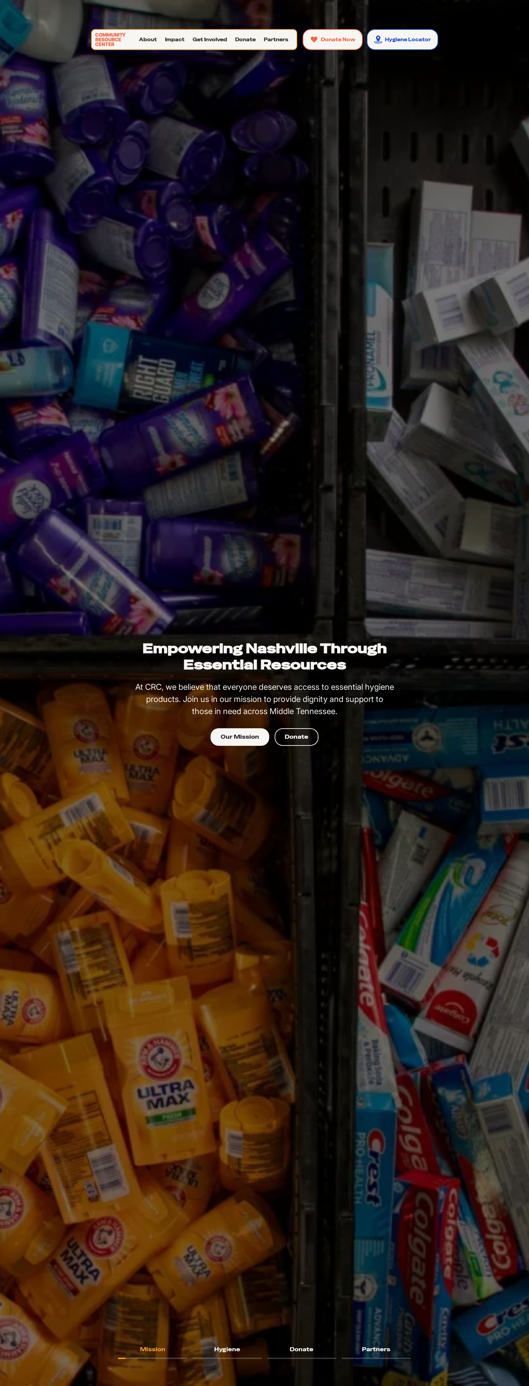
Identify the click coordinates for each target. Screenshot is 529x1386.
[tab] (152, 1349)
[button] (148, 39)
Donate (296, 736)
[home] (109, 39)
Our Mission (240, 736)
